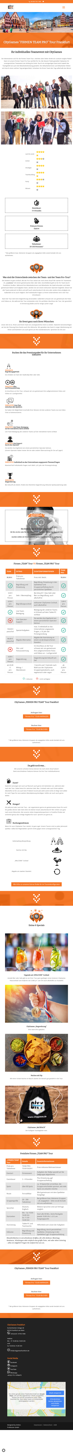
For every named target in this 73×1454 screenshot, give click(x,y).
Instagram (12, 1366)
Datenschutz (47, 1425)
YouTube (11, 1369)
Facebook (12, 1362)
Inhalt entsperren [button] (55, 1393)
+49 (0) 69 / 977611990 (16, 1334)
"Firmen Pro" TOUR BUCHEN (36, 729)
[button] (3, 1450)
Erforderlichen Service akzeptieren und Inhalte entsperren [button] (55, 1402)
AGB (55, 1425)
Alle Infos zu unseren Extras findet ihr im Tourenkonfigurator (36, 884)
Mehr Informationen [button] (27, 1404)
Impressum (38, 1425)
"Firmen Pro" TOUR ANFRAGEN (36, 716)
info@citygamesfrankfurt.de (18, 1351)
